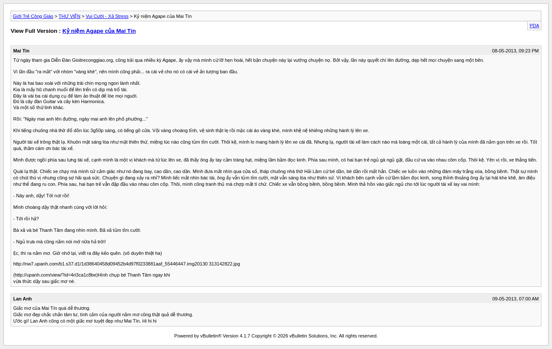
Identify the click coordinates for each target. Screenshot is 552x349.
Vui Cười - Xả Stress (107, 16)
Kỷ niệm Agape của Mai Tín (99, 31)
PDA (534, 25)
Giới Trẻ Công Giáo (33, 16)
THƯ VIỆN (69, 16)
